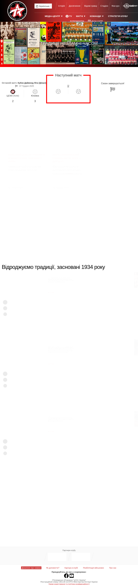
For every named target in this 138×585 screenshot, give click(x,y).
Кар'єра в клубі (71, 568)
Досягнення (74, 6)
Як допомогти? (52, 568)
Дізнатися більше (35, 292)
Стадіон (104, 6)
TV (70, 16)
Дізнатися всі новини (69, 183)
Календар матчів (69, 110)
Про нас (112, 568)
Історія (61, 6)
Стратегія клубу (118, 16)
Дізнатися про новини (31, 568)
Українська (42, 6)
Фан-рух (115, 6)
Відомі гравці (90, 6)
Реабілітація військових (93, 568)
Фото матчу (69, 51)
